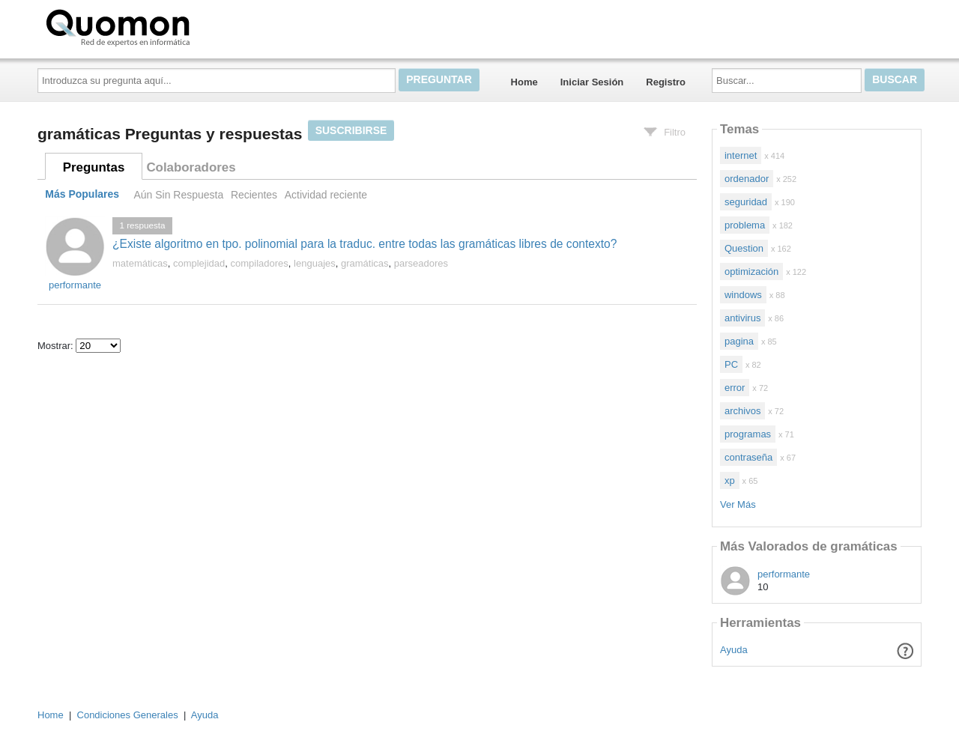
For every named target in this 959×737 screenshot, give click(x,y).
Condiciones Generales (127, 715)
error (734, 387)
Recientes (254, 195)
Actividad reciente (326, 195)
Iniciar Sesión (592, 82)
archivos (742, 410)
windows (743, 294)
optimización (751, 271)
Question (743, 248)
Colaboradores (190, 167)
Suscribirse (351, 130)
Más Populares (82, 195)
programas (747, 434)
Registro (666, 82)
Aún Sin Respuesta (178, 195)
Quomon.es (165, 26)
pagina (739, 341)
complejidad (199, 263)
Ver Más (738, 504)
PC (731, 364)
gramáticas (365, 263)
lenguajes (315, 263)
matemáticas (140, 263)
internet (740, 155)
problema (744, 225)
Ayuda (734, 649)
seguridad (745, 201)
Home (524, 82)
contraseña (748, 457)
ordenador (746, 178)
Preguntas (94, 167)
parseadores (421, 263)
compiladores (259, 263)
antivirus (742, 318)
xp (729, 480)
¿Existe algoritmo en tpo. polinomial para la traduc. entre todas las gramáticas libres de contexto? (364, 243)
